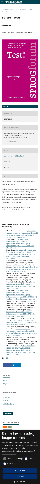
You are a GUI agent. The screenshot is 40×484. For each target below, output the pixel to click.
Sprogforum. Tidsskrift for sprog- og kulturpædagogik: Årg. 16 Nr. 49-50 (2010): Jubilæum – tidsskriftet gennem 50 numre (21, 297)
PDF (7, 106)
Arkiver (14, 10)
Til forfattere (7, 401)
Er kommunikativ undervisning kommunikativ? (17, 240)
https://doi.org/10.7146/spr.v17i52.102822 (20, 33)
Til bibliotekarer (8, 404)
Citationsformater (12, 141)
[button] (7, 365)
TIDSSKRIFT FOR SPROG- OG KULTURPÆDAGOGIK (20, 347)
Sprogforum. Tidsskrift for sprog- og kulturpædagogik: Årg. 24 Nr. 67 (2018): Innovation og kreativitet (20, 314)
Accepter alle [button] (20, 470)
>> (11, 358)
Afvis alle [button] (20, 476)
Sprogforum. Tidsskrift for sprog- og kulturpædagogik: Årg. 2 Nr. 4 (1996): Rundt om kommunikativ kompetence (21, 255)
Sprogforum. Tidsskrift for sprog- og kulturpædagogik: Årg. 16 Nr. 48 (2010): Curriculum (21, 333)
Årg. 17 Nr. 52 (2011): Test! (27, 10)
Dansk (5, 380)
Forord (15, 267)
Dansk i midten (32, 318)
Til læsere (6, 398)
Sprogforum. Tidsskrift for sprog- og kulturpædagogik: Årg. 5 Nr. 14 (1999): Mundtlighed (20, 246)
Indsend (8, 413)
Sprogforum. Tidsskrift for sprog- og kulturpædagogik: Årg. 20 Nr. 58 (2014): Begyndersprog (22, 235)
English (5, 384)
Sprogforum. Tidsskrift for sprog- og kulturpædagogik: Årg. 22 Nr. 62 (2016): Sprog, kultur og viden (22, 269)
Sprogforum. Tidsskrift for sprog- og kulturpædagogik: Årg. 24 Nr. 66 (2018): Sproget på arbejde (20, 286)
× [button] (33, 436)
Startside (6, 10)
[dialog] (20, 457)
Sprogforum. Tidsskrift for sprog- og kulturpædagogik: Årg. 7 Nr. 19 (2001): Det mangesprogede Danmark (21, 322)
